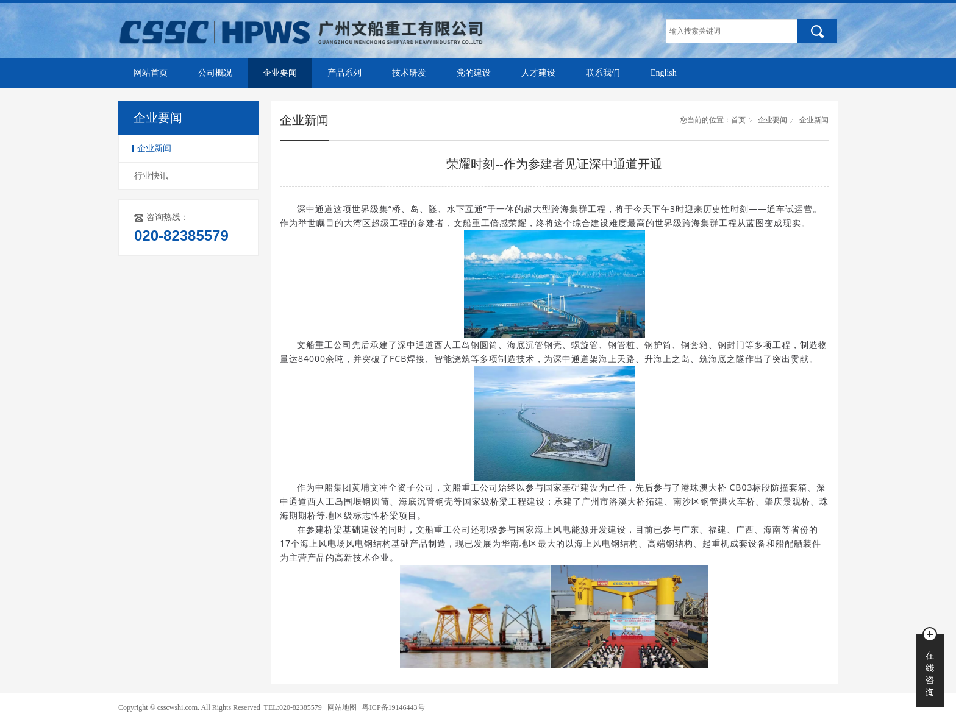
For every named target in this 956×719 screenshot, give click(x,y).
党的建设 (474, 72)
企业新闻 (154, 148)
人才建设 (538, 72)
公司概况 (215, 72)
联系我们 (603, 72)
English (664, 72)
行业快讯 (151, 175)
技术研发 (409, 72)
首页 (738, 120)
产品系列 (344, 72)
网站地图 (342, 707)
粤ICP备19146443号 (393, 707)
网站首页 (151, 72)
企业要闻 (280, 72)
